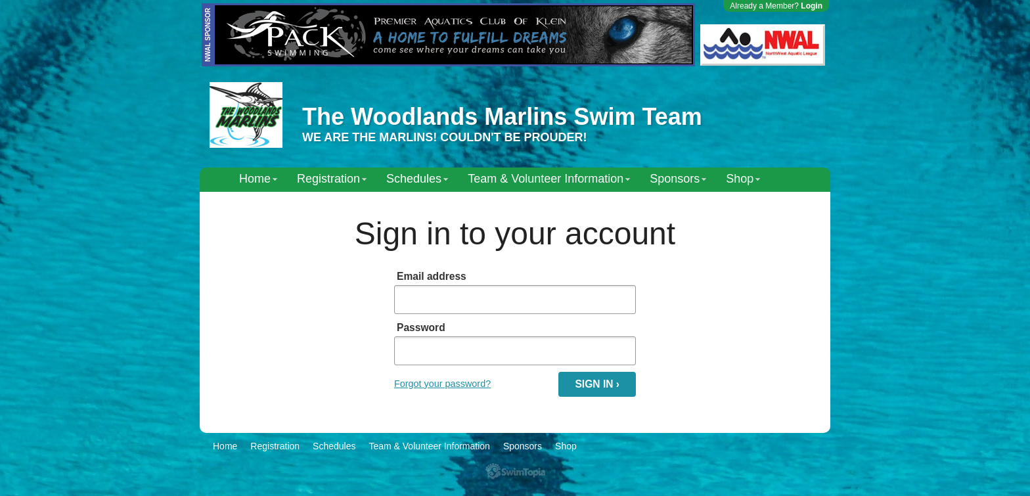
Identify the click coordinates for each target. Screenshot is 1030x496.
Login (811, 6)
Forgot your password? (442, 383)
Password (421, 327)
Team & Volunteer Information (545, 178)
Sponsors (675, 178)
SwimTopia (515, 471)
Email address (431, 276)
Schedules (413, 178)
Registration (328, 178)
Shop (739, 178)
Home (255, 178)
